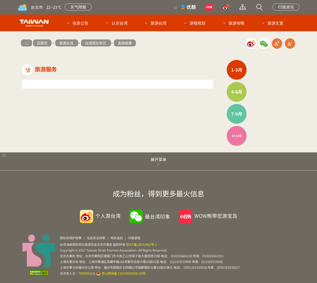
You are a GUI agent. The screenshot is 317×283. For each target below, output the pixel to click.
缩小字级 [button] (290, 43)
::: (175, 7)
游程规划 (197, 23)
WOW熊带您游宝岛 (215, 215)
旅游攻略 (236, 23)
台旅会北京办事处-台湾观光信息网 (35, 23)
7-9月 (236, 114)
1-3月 (236, 70)
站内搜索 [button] (259, 7)
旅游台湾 (158, 23)
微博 (225, 7)
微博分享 (251, 43)
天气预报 (78, 7)
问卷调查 (134, 237)
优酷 (188, 7)
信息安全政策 (96, 237)
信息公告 (80, 23)
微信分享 (264, 43)
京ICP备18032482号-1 (141, 244)
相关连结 (117, 237)
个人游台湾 (108, 215)
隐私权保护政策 (70, 237)
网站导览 (242, 7)
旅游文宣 (275, 23)
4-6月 (236, 92)
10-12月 (237, 136)
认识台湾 (119, 23)
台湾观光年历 (96, 43)
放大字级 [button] (277, 43)
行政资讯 (286, 7)
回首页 (42, 43)
